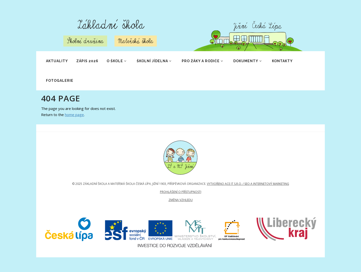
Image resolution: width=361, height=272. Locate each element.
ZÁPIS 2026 (87, 61)
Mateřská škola (135, 41)
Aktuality (57, 61)
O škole (117, 61)
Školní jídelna (154, 61)
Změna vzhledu (181, 200)
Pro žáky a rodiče (203, 61)
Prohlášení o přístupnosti (180, 192)
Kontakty (282, 61)
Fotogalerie (59, 81)
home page (74, 114)
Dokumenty (247, 61)
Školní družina (85, 41)
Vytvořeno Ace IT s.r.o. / (225, 184)
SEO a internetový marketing (266, 184)
